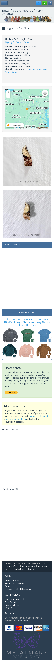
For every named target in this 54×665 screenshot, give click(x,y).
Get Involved (12, 594)
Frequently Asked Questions (18, 589)
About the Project (13, 580)
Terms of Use (12, 566)
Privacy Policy (28, 566)
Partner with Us (12, 605)
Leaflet (17, 128)
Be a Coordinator (13, 602)
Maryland (43, 69)
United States (32, 69)
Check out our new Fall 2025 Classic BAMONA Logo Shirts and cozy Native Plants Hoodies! (27, 322)
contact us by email (39, 416)
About (9, 575)
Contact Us (19, 569)
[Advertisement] (27, 277)
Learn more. (22, 620)
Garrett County (12, 72)
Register (9, 607)
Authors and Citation (14, 583)
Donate (30, 569)
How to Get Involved (14, 599)
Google (32, 128)
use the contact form (16, 419)
